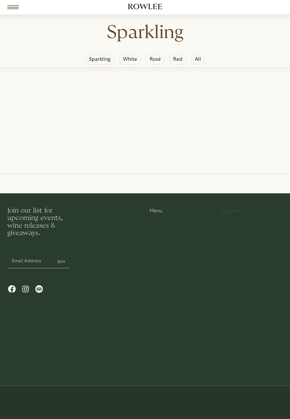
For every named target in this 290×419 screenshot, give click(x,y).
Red (177, 59)
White (130, 59)
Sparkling (99, 59)
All (198, 59)
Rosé (155, 59)
